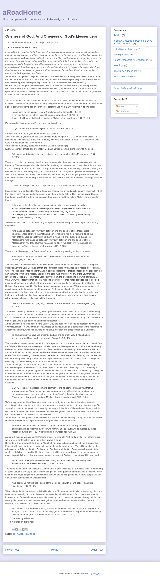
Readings (119, 65)
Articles (117, 35)
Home (54, 549)
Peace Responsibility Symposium (131, 60)
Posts (120, 106)
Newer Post (12, 549)
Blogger (96, 573)
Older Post (97, 549)
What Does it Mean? (124, 76)
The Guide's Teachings (24, 534)
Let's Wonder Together (125, 49)
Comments (123, 111)
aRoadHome (22, 12)
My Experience (121, 54)
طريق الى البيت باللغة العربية (128, 87)
